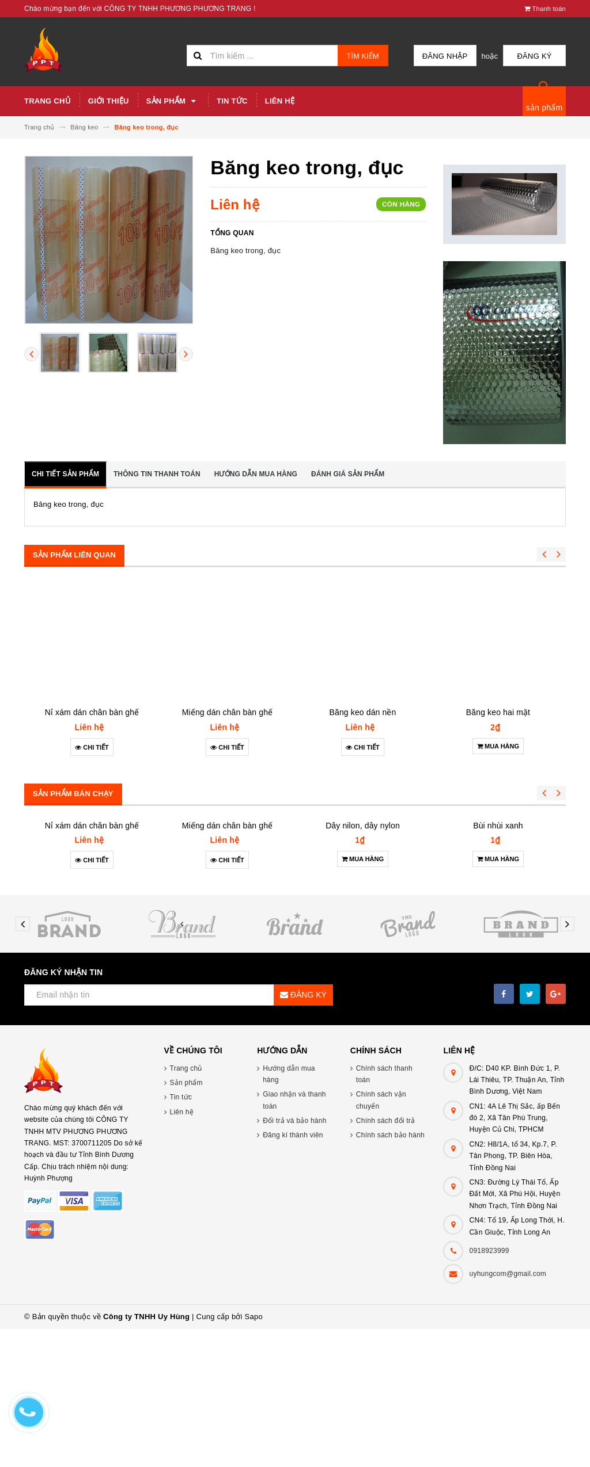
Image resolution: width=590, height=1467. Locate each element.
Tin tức (232, 101)
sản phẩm (544, 107)
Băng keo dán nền (363, 712)
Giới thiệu (108, 101)
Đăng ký (537, 56)
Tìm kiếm (363, 56)
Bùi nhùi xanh (498, 936)
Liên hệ (279, 101)
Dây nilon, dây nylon (363, 915)
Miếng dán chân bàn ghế (227, 712)
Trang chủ (47, 101)
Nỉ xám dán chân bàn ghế (92, 712)
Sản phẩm (172, 101)
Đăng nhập (452, 56)
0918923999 (489, 1389)
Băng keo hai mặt (498, 712)
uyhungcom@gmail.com (507, 1412)
